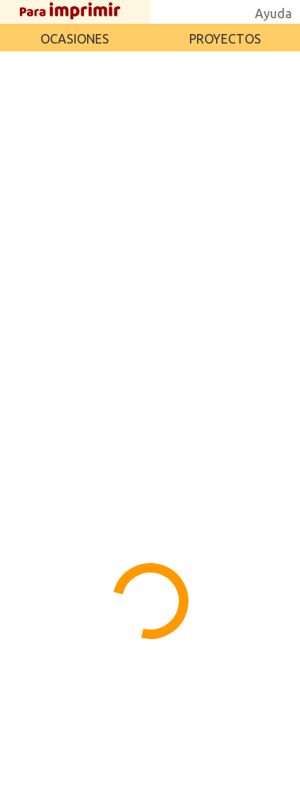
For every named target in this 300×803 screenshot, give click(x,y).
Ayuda (273, 13)
